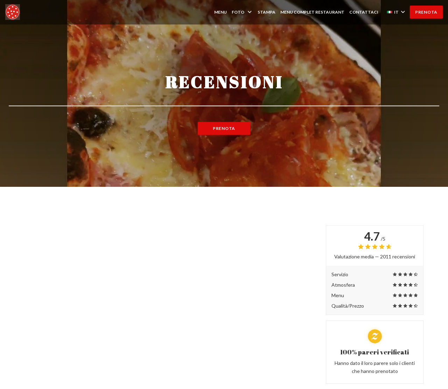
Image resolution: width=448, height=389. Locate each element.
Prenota (426, 12)
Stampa (266, 12)
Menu (220, 12)
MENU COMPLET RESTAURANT (312, 12)
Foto (242, 12)
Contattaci (363, 12)
